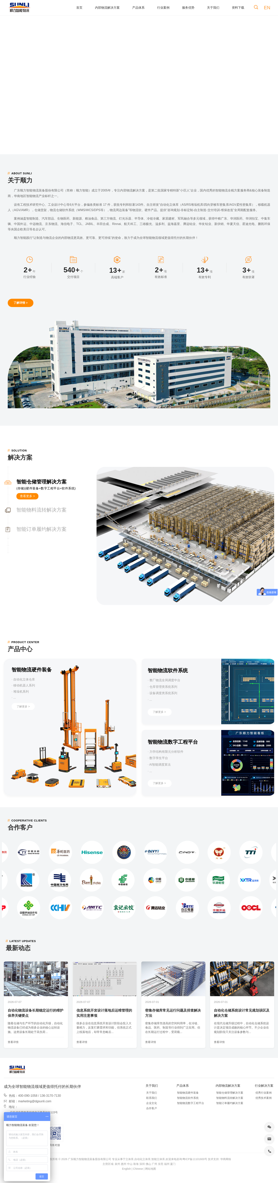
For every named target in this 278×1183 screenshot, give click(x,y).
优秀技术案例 (263, 1097)
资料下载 (238, 7)
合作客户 (151, 1108)
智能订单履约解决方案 (229, 1103)
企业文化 (151, 1103)
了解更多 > (23, 706)
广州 (154, 1163)
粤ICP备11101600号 (195, 1159)
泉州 (117, 1163)
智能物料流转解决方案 (229, 1097)
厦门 (172, 1163)
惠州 (123, 1163)
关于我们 (213, 7)
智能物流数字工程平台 (190, 1103)
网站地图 (150, 1168)
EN (267, 7)
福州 (167, 1163)
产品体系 (138, 7)
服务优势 (188, 7)
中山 (129, 1163)
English (126, 1168)
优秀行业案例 (263, 1092)
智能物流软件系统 (188, 1097)
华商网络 (225, 1159)
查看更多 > (27, 496)
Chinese (138, 1168)
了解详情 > (21, 302)
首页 (79, 7)
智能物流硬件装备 (188, 1092)
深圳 (142, 1163)
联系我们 (151, 1097)
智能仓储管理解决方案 (229, 1092)
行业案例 (163, 7)
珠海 (136, 1163)
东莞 (160, 1163)
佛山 (148, 1163)
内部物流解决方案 (107, 7)
